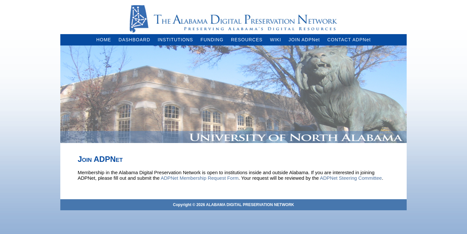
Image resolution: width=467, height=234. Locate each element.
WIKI (275, 39)
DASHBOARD (134, 39)
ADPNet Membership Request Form (199, 178)
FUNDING (211, 39)
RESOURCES (247, 39)
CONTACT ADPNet (349, 39)
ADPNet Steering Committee (351, 178)
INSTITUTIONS (175, 39)
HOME (103, 39)
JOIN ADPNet (304, 39)
